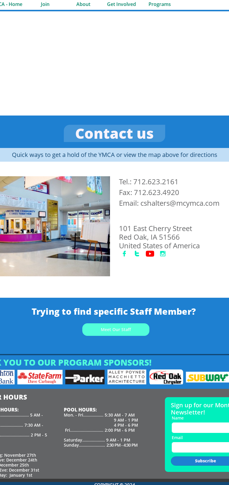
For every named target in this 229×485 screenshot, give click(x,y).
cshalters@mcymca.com (179, 203)
